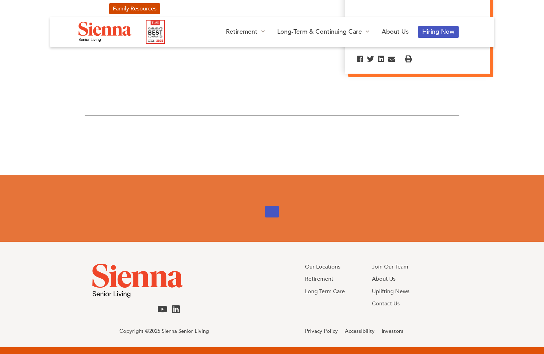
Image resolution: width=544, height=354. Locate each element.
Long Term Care (325, 291)
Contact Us (363, 9)
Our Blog (287, 9)
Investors (324, 9)
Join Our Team (390, 267)
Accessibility (360, 331)
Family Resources (134, 9)
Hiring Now (438, 31)
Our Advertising (242, 9)
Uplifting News (189, 9)
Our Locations (322, 267)
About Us (395, 31)
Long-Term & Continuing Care (319, 31)
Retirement (241, 31)
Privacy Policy (321, 331)
